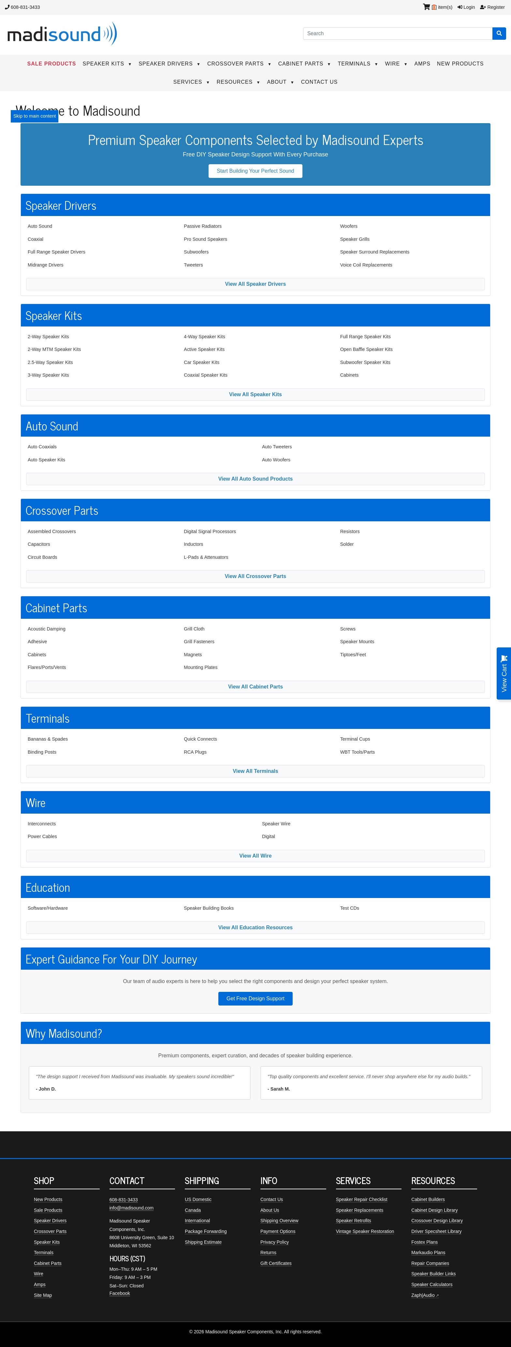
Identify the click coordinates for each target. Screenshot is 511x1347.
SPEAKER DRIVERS (170, 64)
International (197, 1220)
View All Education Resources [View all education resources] (255, 927)
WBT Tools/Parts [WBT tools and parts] (357, 752)
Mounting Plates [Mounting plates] (200, 667)
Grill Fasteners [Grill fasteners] (199, 641)
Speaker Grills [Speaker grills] (355, 239)
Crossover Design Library (437, 1220)
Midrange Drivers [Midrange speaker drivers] (46, 265)
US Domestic (198, 1199)
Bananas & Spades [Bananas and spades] (48, 739)
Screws (348, 628)
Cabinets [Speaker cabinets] (349, 375)
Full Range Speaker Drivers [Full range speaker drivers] (56, 251)
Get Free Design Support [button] (255, 998)
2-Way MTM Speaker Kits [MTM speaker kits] (54, 349)
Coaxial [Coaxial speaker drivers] (35, 239)
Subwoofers (196, 251)
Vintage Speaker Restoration (365, 1231)
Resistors (350, 531)
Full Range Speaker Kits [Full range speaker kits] (365, 336)
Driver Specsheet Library (436, 1231)
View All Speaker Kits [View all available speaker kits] (255, 394)
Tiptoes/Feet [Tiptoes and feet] (353, 654)
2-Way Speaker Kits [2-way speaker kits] (48, 336)
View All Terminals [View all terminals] (255, 771)
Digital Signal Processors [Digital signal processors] (210, 531)
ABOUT (280, 82)
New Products (48, 1199)
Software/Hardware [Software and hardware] (48, 908)
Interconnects (42, 823)
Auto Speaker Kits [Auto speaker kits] (46, 459)
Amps (40, 1284)
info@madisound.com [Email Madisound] (132, 1207)
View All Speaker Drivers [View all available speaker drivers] (255, 284)
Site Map (43, 1295)
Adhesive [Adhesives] (37, 641)
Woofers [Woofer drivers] (349, 226)
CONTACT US (319, 82)
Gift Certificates (276, 1263)
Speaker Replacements (360, 1210)
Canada (193, 1210)
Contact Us (271, 1199)
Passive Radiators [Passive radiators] (203, 226)
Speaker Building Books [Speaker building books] (209, 908)
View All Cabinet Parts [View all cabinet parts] (255, 686)
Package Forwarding (205, 1231)
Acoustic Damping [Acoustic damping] (47, 628)
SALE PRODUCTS (51, 63)
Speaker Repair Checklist (361, 1199)
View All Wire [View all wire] (255, 856)
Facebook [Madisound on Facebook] (120, 1293)
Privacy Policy (274, 1242)
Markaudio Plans (428, 1252)
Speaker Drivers (50, 1220)
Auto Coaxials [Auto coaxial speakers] (42, 446)
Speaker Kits (47, 1242)
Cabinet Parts (48, 1263)
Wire (38, 1273)
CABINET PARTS (304, 64)
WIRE (396, 64)
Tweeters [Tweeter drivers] (193, 265)
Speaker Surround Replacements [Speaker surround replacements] (375, 251)
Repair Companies (430, 1263)
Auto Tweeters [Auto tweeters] (277, 446)
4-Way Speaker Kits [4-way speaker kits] (204, 336)
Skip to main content (34, 116)
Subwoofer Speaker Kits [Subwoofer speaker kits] (365, 362)
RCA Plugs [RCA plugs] (195, 752)
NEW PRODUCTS (460, 63)
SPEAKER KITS (107, 64)
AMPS (423, 63)
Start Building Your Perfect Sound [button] (255, 171)
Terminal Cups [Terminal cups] (355, 739)
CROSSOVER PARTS (239, 64)
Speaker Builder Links (433, 1273)
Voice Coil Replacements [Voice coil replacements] (366, 265)
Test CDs (349, 908)
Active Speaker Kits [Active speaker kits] (204, 349)
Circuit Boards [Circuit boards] (42, 557)
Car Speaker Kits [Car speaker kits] (201, 362)
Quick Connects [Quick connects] (200, 739)
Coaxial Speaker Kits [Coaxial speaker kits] (205, 375)
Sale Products (48, 1210)
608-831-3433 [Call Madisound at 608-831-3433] (124, 1199)
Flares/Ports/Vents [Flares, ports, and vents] (47, 667)
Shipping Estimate (203, 1242)
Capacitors (39, 544)
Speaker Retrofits (353, 1220)
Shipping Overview (279, 1220)
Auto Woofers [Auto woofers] (276, 459)
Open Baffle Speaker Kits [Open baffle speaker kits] (366, 349)
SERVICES (191, 82)
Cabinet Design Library (434, 1210)
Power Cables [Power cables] (42, 836)
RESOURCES (239, 82)
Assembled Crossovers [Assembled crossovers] (52, 531)
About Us (269, 1210)
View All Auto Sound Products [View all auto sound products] (255, 479)
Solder (347, 544)
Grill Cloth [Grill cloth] (194, 628)
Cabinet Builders (428, 1199)
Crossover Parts (50, 1231)
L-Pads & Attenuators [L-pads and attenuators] (206, 557)
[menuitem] (99, 226)
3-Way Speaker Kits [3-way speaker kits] (48, 375)
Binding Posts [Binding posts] (42, 752)
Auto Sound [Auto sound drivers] (40, 226)
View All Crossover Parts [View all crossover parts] (255, 576)
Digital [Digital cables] (268, 836)
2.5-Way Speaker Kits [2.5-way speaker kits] (50, 362)
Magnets (193, 654)
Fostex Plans (424, 1242)
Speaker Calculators (431, 1284)
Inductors (193, 544)
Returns (268, 1252)
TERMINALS (358, 64)
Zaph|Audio (422, 1295)
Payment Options (277, 1231)
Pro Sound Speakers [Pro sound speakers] (205, 239)
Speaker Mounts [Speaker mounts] (357, 641)
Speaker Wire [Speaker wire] (276, 823)
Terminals (43, 1252)
